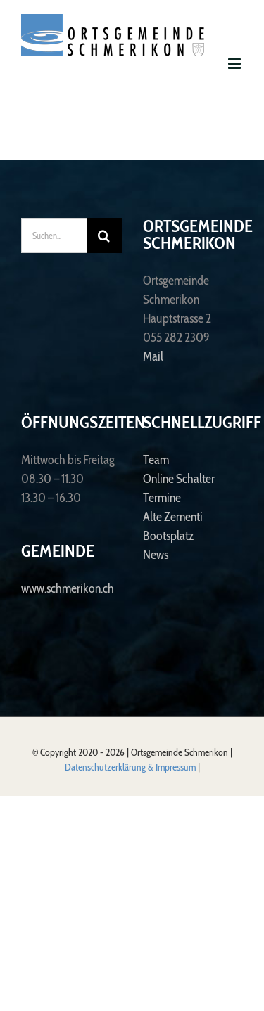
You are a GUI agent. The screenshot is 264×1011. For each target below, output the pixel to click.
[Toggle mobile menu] (235, 63)
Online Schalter (179, 479)
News (155, 554)
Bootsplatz (168, 535)
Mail (153, 356)
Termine (162, 498)
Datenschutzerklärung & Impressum (131, 767)
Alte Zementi (173, 516)
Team (156, 460)
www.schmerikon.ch (67, 588)
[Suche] (104, 235)
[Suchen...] (54, 235)
